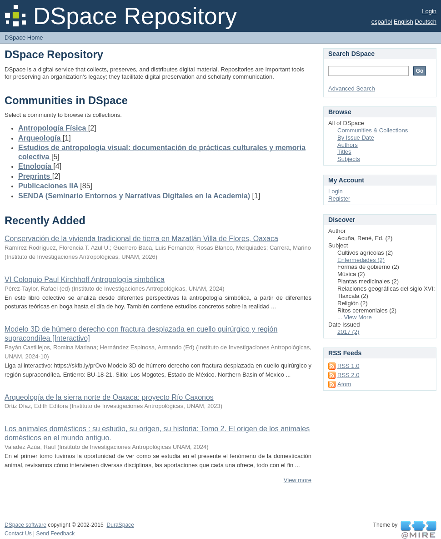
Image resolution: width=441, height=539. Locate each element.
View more (297, 480)
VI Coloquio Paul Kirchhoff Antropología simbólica (85, 279)
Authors (347, 144)
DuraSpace (120, 525)
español (381, 21)
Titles (344, 151)
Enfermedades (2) (361, 260)
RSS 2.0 (348, 375)
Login (429, 11)
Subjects (348, 159)
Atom (344, 384)
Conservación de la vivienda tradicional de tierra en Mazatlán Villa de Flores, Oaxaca (141, 238)
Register (339, 198)
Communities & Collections (372, 130)
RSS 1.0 (348, 366)
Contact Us (18, 533)
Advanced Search (351, 88)
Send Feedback (55, 533)
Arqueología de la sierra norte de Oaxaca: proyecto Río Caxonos (109, 397)
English (403, 21)
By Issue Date (355, 137)
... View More (354, 317)
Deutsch (425, 21)
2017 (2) (348, 331)
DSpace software (25, 525)
